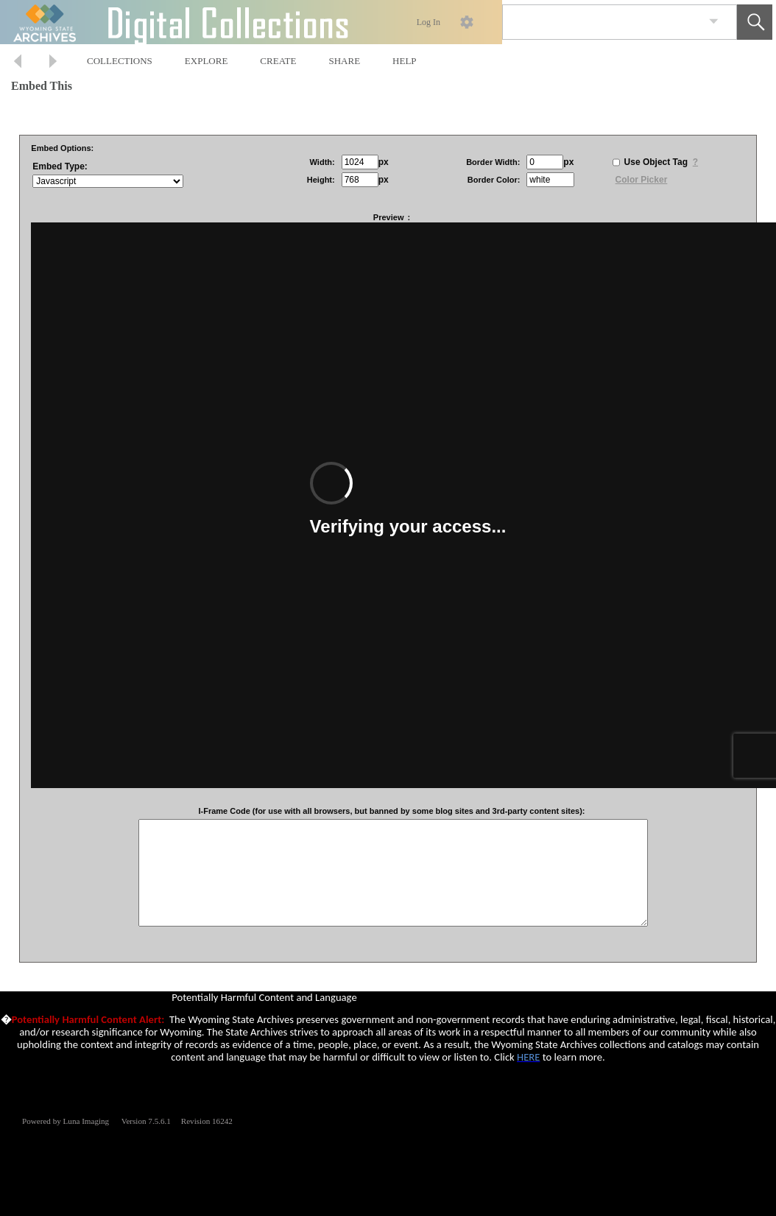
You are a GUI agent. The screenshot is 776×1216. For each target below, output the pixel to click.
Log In (428, 22)
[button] (754, 22)
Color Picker (641, 180)
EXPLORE (206, 60)
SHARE (344, 60)
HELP (404, 60)
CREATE (278, 60)
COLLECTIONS (119, 60)
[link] (713, 21)
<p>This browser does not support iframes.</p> (388, 1046)
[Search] (602, 22)
